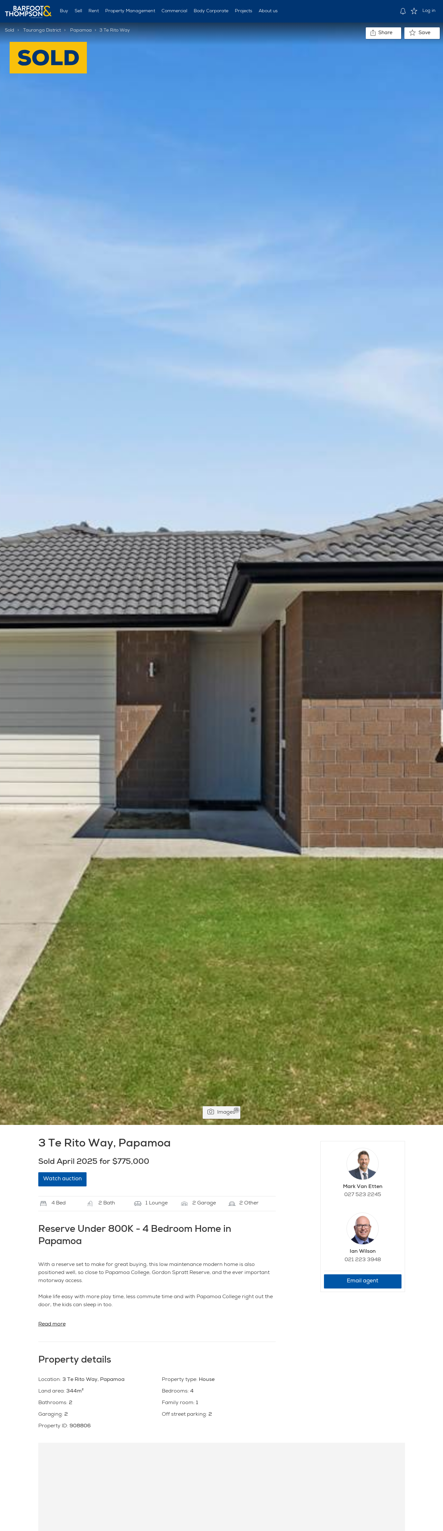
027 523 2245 (362, 1195)
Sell (78, 11)
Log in (429, 11)
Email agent (362, 1281)
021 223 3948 (363, 1260)
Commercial (174, 11)
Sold (9, 30)
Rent (93, 11)
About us (268, 11)
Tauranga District (42, 30)
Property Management (130, 11)
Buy (64, 11)
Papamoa (81, 30)
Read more (52, 1324)
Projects (243, 11)
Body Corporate (211, 11)
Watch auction (62, 1179)
